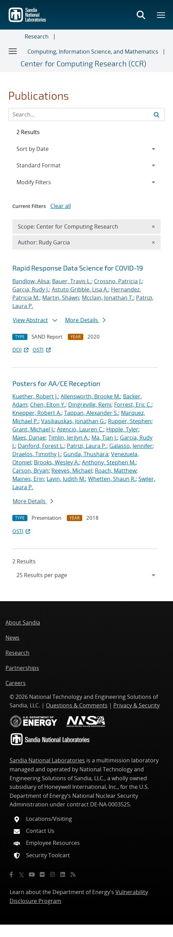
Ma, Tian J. (104, 437)
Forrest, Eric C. (132, 404)
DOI (21, 349)
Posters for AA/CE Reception (56, 383)
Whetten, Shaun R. (112, 479)
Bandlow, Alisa (30, 281)
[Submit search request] (156, 114)
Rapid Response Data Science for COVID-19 (77, 268)
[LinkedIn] (63, 874)
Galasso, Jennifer (130, 446)
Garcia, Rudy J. (30, 289)
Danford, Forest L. (41, 446)
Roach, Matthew (115, 470)
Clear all (60, 206)
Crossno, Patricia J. (118, 281)
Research (37, 36)
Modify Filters (43, 182)
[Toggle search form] (140, 14)
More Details (85, 320)
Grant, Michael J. (33, 429)
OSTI (42, 349)
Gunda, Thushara (85, 454)
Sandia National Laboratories (47, 760)
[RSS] (73, 874)
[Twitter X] (21, 874)
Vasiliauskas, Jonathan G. (73, 421)
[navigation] (86, 575)
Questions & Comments (77, 705)
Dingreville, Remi (89, 404)
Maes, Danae (29, 437)
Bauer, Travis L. (71, 281)
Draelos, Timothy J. (36, 454)
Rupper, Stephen (129, 421)
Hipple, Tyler (122, 429)
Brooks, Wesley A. (56, 462)
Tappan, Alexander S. (91, 413)
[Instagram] (52, 874)
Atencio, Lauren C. (80, 429)
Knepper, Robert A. (36, 413)
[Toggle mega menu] (161, 14)
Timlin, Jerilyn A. (68, 437)
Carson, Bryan (30, 470)
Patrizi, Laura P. (87, 446)
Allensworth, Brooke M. (90, 396)
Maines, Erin (28, 479)
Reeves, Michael (71, 470)
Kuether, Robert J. (35, 396)
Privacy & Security (136, 705)
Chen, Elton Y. (47, 404)
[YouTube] (32, 874)
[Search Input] (86, 114)
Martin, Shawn (60, 297)
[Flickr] (42, 874)
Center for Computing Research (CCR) (83, 63)
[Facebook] (11, 874)
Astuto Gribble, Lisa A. (80, 289)
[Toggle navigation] (13, 50)
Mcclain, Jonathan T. (107, 297)
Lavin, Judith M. (66, 479)
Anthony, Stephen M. (109, 462)
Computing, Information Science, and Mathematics (92, 51)
